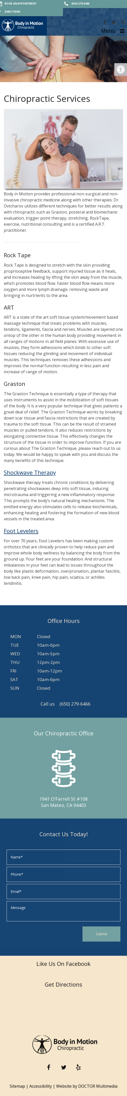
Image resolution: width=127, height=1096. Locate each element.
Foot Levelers (21, 530)
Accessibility (40, 1086)
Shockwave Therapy (30, 472)
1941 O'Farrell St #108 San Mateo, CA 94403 (63, 802)
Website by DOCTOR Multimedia (86, 1086)
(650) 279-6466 (74, 704)
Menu (108, 30)
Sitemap (17, 1086)
